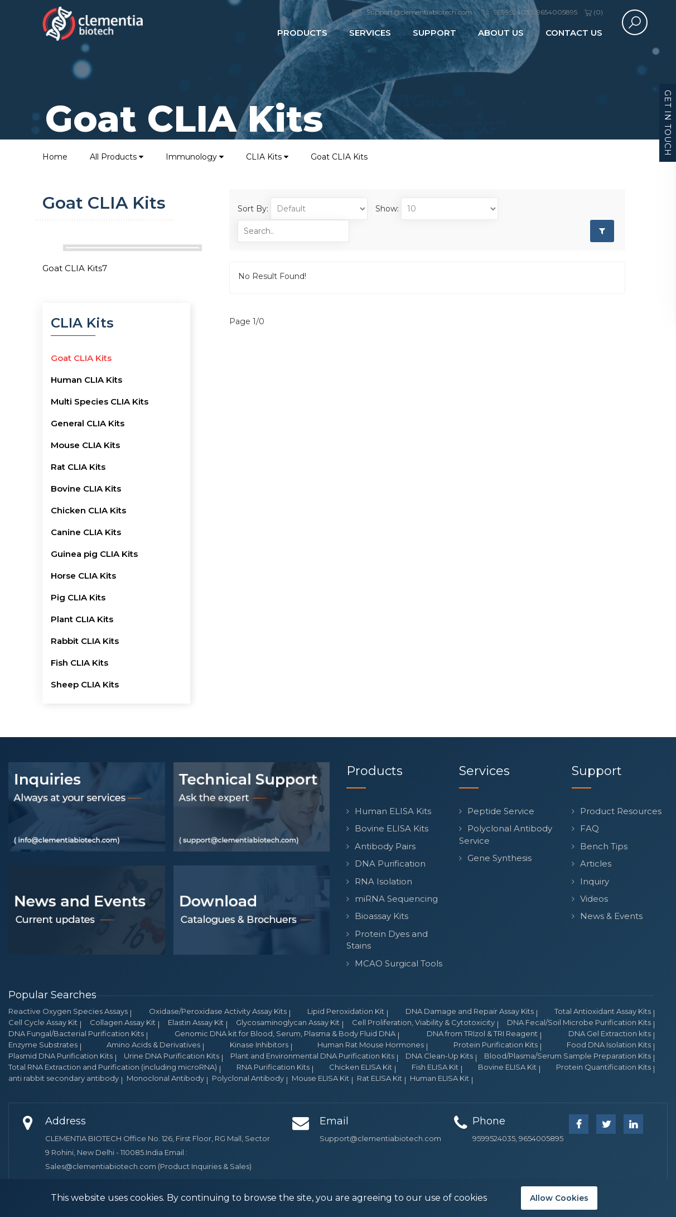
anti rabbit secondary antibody (63, 1078)
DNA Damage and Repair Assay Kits (469, 1011)
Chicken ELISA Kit (360, 1066)
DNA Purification (390, 863)
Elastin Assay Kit (196, 1022)
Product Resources (620, 811)
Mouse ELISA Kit (320, 1078)
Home (54, 157)
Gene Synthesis (499, 858)
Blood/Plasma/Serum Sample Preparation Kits (567, 1055)
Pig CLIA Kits (78, 597)
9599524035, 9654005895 (517, 1138)
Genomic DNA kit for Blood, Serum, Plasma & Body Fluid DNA (285, 1033)
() (594, 12)
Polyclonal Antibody (248, 1078)
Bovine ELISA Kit (507, 1066)
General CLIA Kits (87, 423)
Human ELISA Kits (393, 811)
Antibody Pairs (385, 846)
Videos (594, 898)
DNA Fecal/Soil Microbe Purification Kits (579, 1022)
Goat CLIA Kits (339, 157)
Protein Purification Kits (495, 1044)
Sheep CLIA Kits (85, 684)
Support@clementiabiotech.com (380, 1138)
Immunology (195, 157)
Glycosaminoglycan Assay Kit (288, 1022)
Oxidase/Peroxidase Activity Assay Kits (218, 1011)
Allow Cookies (559, 1198)
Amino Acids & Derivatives (153, 1044)
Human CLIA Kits (86, 379)
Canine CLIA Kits (86, 532)
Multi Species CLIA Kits (99, 401)
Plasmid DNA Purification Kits (60, 1055)
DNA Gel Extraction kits (609, 1033)
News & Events (611, 916)
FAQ (589, 828)
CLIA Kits (267, 157)
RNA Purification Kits (273, 1066)
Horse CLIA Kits (83, 575)
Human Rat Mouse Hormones (370, 1044)
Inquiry (594, 881)
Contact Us (573, 32)
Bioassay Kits (381, 916)
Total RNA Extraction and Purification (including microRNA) (112, 1066)
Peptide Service (500, 811)
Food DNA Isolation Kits (609, 1044)
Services (370, 32)
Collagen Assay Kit (123, 1022)
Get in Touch (668, 123)
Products (302, 32)
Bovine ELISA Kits (391, 828)
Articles (595, 863)
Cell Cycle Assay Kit (43, 1022)
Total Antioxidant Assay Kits (602, 1011)
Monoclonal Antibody (165, 1078)
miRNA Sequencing (396, 898)
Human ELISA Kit (439, 1078)
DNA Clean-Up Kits (439, 1055)
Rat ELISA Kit (379, 1078)
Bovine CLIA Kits (86, 488)
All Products (116, 157)
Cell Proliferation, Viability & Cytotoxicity (423, 1022)
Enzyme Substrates (43, 1044)
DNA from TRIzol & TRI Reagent (482, 1033)
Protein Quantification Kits (603, 1066)
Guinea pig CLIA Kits (94, 554)
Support (434, 32)
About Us (501, 32)
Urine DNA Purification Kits (171, 1055)
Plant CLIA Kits (82, 619)
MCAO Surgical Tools (398, 963)
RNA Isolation (383, 881)
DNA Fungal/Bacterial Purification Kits (76, 1033)
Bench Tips (603, 846)
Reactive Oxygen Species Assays (68, 1011)
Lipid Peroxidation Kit (345, 1011)
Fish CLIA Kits (79, 662)
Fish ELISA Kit (435, 1066)
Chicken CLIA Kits (88, 510)
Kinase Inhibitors (259, 1044)
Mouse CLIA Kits (85, 445)
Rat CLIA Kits (78, 466)
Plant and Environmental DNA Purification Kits (312, 1055)
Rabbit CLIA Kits (85, 641)
